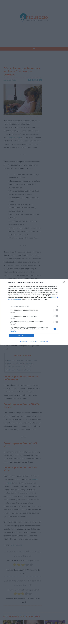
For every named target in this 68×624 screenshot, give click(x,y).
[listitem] (34, 306)
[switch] (56, 310)
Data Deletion (24, 341)
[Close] (64, 282)
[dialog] (34, 312)
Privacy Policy (44, 341)
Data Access (33, 341)
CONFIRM (21, 335)
